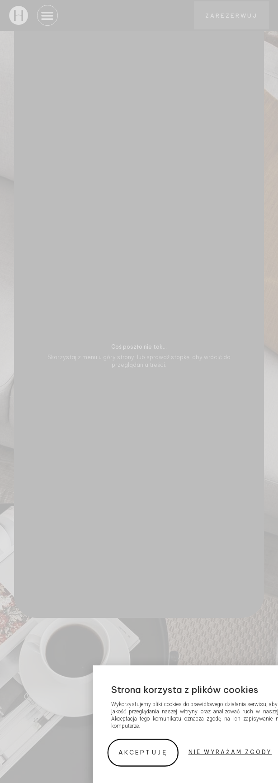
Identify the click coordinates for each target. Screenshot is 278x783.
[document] (139, 391)
